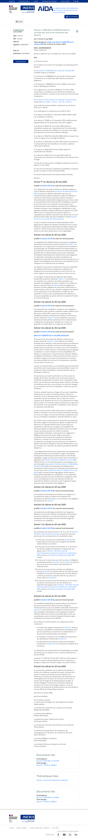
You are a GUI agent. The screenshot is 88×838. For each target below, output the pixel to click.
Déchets (39, 780)
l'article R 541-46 (47, 491)
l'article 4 (47, 571)
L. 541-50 (68, 102)
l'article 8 (57, 285)
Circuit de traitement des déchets (56, 780)
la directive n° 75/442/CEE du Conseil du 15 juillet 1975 (55, 70)
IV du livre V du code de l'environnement (61, 100)
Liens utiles (55, 828)
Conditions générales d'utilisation (39, 828)
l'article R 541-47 (47, 508)
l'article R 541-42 (47, 186)
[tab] (19, 21)
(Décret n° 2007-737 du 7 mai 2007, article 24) (51, 335)
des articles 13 (51, 464)
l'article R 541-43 (47, 238)
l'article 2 (69, 540)
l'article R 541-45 (47, 332)
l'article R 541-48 (47, 600)
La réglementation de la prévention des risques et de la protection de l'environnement (65, 10)
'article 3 (63, 639)
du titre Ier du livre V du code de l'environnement (55, 218)
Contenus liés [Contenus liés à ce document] (21, 61)
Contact (11, 828)
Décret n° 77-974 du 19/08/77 (46, 765)
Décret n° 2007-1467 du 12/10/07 (47, 761)
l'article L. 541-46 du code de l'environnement (56, 533)
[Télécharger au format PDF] (77, 31)
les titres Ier (40, 100)
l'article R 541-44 (47, 306)
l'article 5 (67, 562)
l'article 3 (50, 501)
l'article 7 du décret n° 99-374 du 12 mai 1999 (60, 460)
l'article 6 (53, 578)
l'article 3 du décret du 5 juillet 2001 (62, 555)
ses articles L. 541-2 (49, 102)
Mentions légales (21, 828)
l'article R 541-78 (46, 528)
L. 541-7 (59, 102)
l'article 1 (70, 244)
